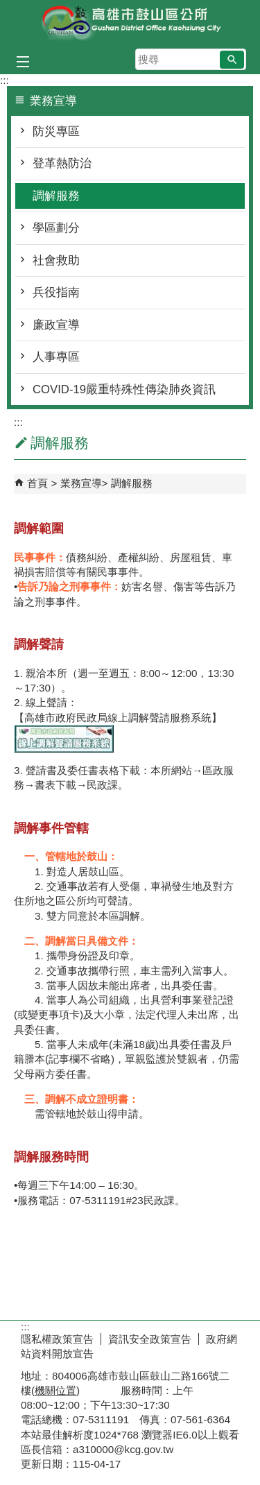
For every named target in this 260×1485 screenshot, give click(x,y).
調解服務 (56, 196)
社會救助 (56, 260)
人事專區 (56, 356)
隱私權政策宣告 (57, 1339)
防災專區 (56, 131)
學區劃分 (56, 227)
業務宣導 (81, 483)
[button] (232, 60)
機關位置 (55, 1390)
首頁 (37, 483)
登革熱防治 (62, 163)
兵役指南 (56, 292)
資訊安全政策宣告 (149, 1339)
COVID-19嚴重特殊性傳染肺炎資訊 (124, 389)
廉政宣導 (56, 325)
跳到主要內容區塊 (7, 7)
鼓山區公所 (130, 23)
